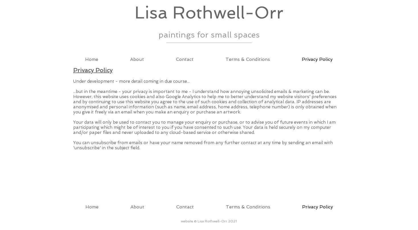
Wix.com (106, 223)
